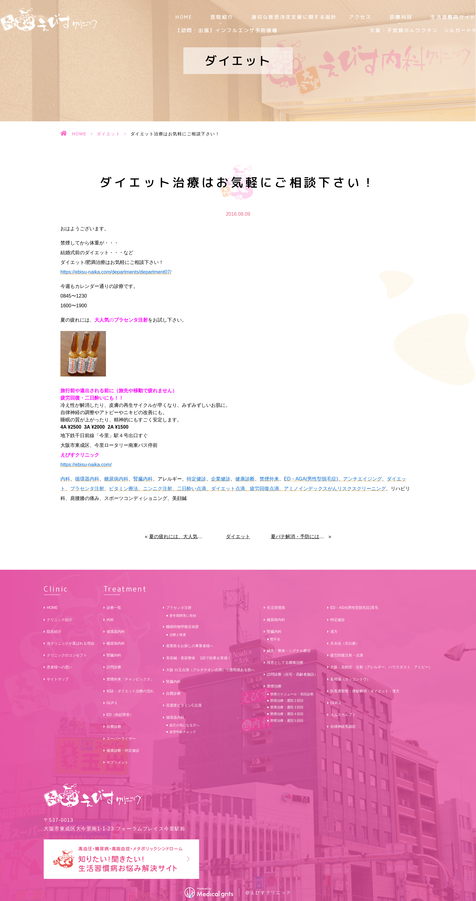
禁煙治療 (274, 686)
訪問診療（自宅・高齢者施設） (292, 674)
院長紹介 (54, 631)
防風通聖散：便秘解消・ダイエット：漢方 (364, 691)
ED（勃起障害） (120, 715)
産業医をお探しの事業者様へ (189, 646)
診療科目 (401, 17)
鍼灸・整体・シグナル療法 (289, 651)
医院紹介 (222, 17)
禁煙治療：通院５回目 (287, 720)
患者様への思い (59, 667)
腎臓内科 (114, 655)
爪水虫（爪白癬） (344, 643)
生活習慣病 (276, 608)
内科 (110, 620)
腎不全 (275, 639)
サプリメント (117, 762)
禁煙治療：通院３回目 (287, 707)
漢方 (334, 631)
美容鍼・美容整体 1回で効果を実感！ (198, 658)
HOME (183, 17)
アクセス (360, 17)
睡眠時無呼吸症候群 (182, 627)
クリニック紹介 (59, 620)
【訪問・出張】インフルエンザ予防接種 (226, 30)
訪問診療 (114, 667)
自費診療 (114, 726)
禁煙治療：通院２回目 (287, 700)
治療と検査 (177, 634)
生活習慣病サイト (453, 17)
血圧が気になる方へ (184, 725)
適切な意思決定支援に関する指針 (294, 17)
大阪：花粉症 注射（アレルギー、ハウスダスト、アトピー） (381, 667)
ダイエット (109, 133)
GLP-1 (112, 703)
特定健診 (337, 620)
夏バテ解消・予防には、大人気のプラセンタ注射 (300, 536)
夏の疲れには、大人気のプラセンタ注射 (177, 536)
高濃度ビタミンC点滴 (184, 705)
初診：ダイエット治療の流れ (130, 691)
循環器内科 (116, 631)
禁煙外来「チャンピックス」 (130, 679)
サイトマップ (58, 679)
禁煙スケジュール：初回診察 (292, 694)
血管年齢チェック (182, 732)
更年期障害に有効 (182, 615)
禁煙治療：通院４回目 (287, 714)
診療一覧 (114, 608)
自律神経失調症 (343, 726)
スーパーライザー (121, 739)
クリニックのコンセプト (67, 655)
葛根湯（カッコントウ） (350, 679)
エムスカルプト (343, 715)
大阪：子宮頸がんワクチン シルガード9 (423, 30)
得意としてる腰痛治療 (285, 662)
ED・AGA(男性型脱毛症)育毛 (354, 608)
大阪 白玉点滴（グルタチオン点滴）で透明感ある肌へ (210, 670)
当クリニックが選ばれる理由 (70, 643)
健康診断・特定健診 (123, 750)
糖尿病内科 (116, 643)
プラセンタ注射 (179, 608)
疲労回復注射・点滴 (346, 655)
